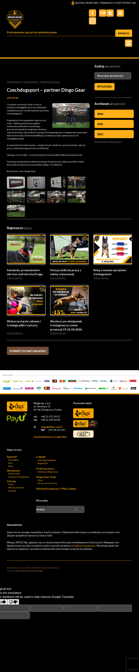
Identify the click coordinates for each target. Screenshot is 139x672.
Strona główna (14, 81)
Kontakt (12, 491)
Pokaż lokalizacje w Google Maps (50, 437)
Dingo (83, 414)
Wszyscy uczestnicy (47, 484)
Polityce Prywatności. (84, 546)
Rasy (10, 463)
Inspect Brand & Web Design (28, 571)
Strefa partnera (45, 469)
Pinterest (119, 13)
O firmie (11, 482)
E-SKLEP (40, 457)
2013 (100, 124)
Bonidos (83, 435)
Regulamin (43, 464)
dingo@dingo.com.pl (51, 427)
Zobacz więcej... (14, 277)
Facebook (90, 13)
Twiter (108, 13)
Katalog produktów (47, 461)
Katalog (123, 32)
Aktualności (13, 471)
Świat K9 (12, 457)
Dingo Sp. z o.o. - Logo (17, 20)
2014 (100, 113)
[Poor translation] (13, 602)
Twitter (101, 13)
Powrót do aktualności (28, 351)
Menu (128, 43)
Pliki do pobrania (16, 488)
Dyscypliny (13, 460)
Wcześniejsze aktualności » (107, 141)
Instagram (130, 13)
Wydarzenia (14, 474)
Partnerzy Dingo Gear (48, 472)
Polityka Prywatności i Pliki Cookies (56, 489)
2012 (100, 134)
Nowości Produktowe (18, 477)
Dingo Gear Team (46, 477)
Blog (10, 467)
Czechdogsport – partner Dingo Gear (40, 81)
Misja (11, 485)
